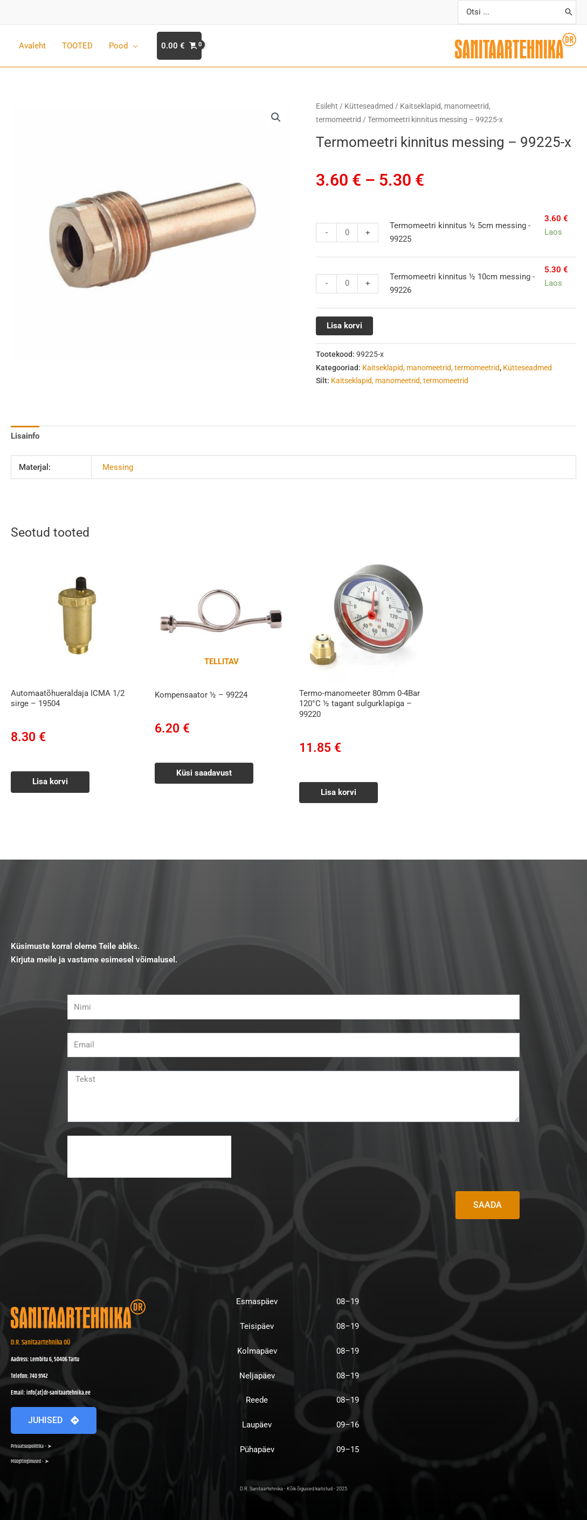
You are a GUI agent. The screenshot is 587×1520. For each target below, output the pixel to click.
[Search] (569, 12)
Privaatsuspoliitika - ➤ (31, 1446)
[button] (276, 117)
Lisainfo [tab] (25, 436)
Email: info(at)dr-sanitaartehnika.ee (51, 1393)
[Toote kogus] (346, 232)
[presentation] (149, 1157)
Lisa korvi (344, 325)
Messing (117, 467)
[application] (133, 46)
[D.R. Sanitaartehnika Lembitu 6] (485, 1381)
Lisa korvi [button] (50, 781)
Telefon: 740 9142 (29, 1376)
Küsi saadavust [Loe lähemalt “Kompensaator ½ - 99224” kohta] (204, 773)
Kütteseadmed (368, 106)
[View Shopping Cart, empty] (179, 46)
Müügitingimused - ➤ (30, 1461)
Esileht (327, 106)
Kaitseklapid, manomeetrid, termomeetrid (431, 367)
